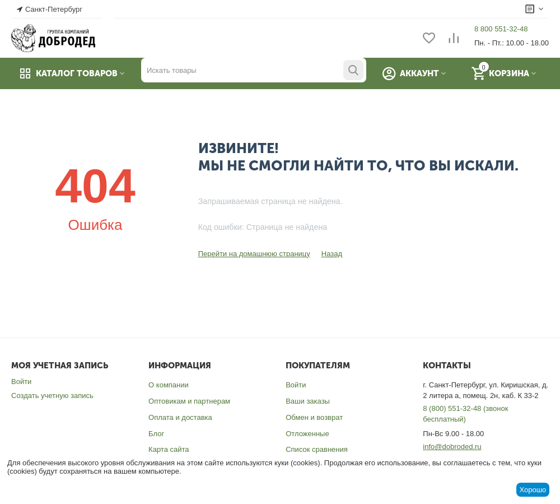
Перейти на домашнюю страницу (254, 253)
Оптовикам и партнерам (189, 401)
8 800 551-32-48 (501, 29)
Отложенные (307, 433)
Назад (331, 253)
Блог (156, 433)
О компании (168, 385)
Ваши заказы (308, 401)
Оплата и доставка (180, 417)
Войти (21, 381)
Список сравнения (317, 449)
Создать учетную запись (52, 395)
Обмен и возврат (314, 417)
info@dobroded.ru (452, 446)
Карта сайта (168, 449)
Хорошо (532, 489)
